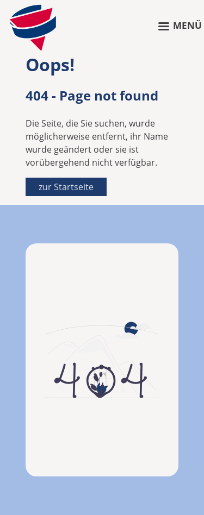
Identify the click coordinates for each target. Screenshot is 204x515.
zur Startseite (66, 187)
